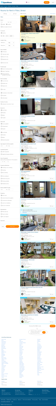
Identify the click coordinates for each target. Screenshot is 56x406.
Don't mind (4, 195)
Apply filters (12, 226)
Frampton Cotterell (22, 342)
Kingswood (21, 358)
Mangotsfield (21, 370)
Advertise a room (18, 391)
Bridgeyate (3, 354)
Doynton (2, 371)
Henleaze (20, 353)
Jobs (12, 401)
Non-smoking (5, 172)
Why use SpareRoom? (6, 393)
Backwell (2, 345)
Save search (52, 13)
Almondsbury (3, 341)
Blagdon (2, 350)
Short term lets (5, 62)
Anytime (4, 33)
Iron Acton (21, 356)
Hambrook (21, 347)
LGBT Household (5, 151)
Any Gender (4, 132)
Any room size (5, 80)
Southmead (39, 354)
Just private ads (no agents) (7, 198)
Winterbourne (39, 372)
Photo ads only (5, 211)
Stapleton (38, 357)
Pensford (38, 341)
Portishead (39, 345)
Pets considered (5, 176)
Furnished (4, 95)
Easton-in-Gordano (4, 373)
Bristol (2, 356)
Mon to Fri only (5, 56)
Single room (4, 85)
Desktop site (9, 399)
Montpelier (21, 371)
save (44, 332)
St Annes (38, 356)
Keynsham (21, 357)
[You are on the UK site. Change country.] (28, 2)
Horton (20, 355)
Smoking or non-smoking (7, 167)
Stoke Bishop (39, 358)
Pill (37, 342)
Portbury (38, 343)
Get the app (3, 399)
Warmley (38, 363)
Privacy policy (44, 393)
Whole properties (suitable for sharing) (6, 74)
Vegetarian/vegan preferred (7, 154)
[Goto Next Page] (52, 326)
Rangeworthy (39, 347)
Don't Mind (4, 110)
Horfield (20, 354)
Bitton (2, 349)
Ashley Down (3, 342)
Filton (20, 340)
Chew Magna (3, 361)
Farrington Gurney (22, 339)
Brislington (3, 355)
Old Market (21, 374)
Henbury (20, 350)
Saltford (38, 350)
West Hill (38, 365)
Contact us (31, 391)
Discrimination (45, 399)
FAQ (29, 393)
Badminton (39, 383)
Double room (4, 83)
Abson (2, 340)
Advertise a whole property (20, 394)
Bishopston (3, 347)
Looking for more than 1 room (8, 104)
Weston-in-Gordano (40, 369)
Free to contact (5, 214)
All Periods (4, 51)
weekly (3, 24)
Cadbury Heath (4, 358)
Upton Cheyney (39, 362)
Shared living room (6, 178)
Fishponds (21, 341)
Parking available (5, 181)
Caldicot (20, 381)
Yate (38, 373)
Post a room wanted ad (19, 393)
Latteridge (21, 362)
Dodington (3, 369)
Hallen (20, 345)
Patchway (38, 339)
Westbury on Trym (40, 366)
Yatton (38, 374)
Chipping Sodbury (4, 362)
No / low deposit (5, 216)
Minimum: (3, 42)
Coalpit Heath (3, 365)
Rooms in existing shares (7, 68)
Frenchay (21, 343)
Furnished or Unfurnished (7, 92)
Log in (53, 2)
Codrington (3, 366)
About (3, 391)
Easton (2, 372)
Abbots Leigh (3, 339)
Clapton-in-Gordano (4, 363)
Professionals (5, 126)
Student (3, 128)
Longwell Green (22, 366)
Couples (4, 117)
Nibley (20, 373)
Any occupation (5, 123)
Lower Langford (22, 369)
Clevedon (3, 381)
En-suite (3, 89)
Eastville (2, 374)
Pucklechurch (39, 346)
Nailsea (20, 372)
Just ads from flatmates (7, 200)
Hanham (20, 348)
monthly (9, 24)
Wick (38, 371)
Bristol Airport (3, 357)
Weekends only (5, 59)
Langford (20, 361)
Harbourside (21, 349)
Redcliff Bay (39, 348)
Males (3, 115)
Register (46, 2)
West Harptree (39, 364)
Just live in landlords (6, 203)
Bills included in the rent (7, 26)
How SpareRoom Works (6, 394)
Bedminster (3, 346)
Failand (2, 377)
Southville (39, 355)
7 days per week (5, 54)
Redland (38, 349)
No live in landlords (6, 205)
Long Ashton (21, 365)
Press (40, 399)
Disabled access (5, 183)
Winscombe (39, 381)
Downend (3, 370)
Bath (2, 383)
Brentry (2, 353)
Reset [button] (3, 226)
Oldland (20, 377)
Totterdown (39, 361)
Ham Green (21, 346)
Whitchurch (39, 370)
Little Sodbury (21, 364)
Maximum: (3, 45)
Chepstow (21, 383)
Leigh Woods (21, 363)
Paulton (38, 340)
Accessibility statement (5, 401)
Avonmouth (3, 343)
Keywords (3, 221)
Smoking (4, 170)
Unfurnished (4, 98)
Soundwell (39, 353)
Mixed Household (5, 139)
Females (4, 112)
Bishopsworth (3, 348)
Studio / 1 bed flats (5, 71)
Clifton (2, 364)
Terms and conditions (46, 391)
